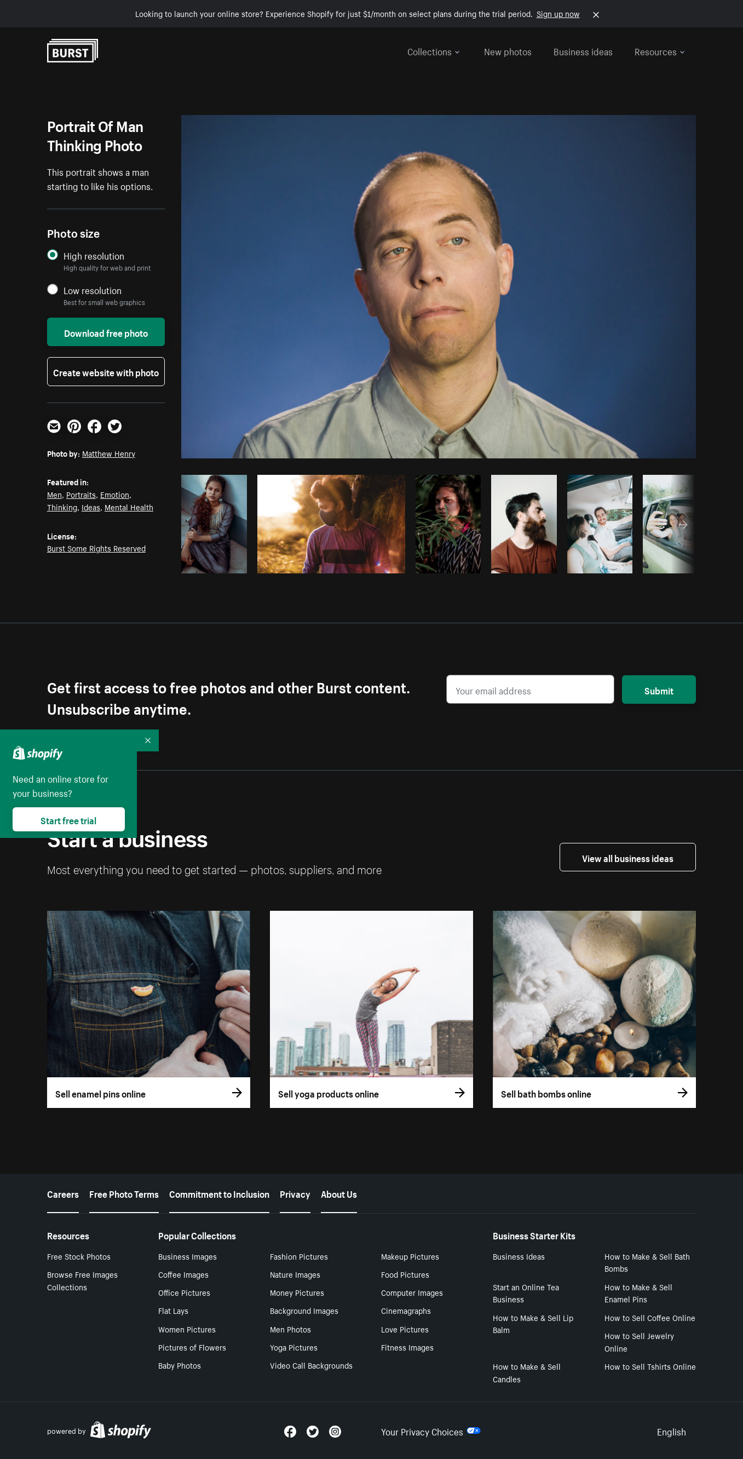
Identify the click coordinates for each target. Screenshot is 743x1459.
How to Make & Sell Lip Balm (533, 1323)
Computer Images (412, 1292)
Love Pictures (405, 1329)
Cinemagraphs (406, 1310)
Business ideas (583, 50)
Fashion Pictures (299, 1256)
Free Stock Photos (79, 1256)
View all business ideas (627, 857)
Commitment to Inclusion (219, 1193)
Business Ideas (519, 1256)
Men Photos (290, 1329)
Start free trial (68, 819)
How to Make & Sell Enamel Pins (638, 1292)
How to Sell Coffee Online (649, 1317)
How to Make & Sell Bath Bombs (647, 1262)
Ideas (91, 507)
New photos (508, 50)
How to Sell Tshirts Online (650, 1366)
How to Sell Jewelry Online (639, 1341)
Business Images (187, 1256)
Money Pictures (297, 1292)
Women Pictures (187, 1329)
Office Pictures (184, 1292)
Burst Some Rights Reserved (96, 548)
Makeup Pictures (410, 1256)
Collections (433, 50)
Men (54, 494)
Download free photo (106, 332)
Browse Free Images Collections (82, 1280)
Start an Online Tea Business (526, 1292)
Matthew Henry (108, 453)
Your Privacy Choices (431, 1430)
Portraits (81, 494)
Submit (658, 689)
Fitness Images (407, 1347)
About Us (339, 1193)
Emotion (114, 494)
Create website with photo (106, 371)
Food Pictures (405, 1274)
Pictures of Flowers (192, 1347)
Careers (63, 1193)
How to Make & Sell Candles (527, 1372)
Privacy (295, 1193)
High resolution (94, 255)
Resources (660, 50)
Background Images (304, 1310)
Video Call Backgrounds (311, 1365)
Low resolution (93, 290)
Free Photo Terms (124, 1193)
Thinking (62, 507)
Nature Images (295, 1274)
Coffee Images (183, 1274)
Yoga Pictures (294, 1347)
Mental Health (129, 507)
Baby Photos (179, 1365)
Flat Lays (173, 1310)
